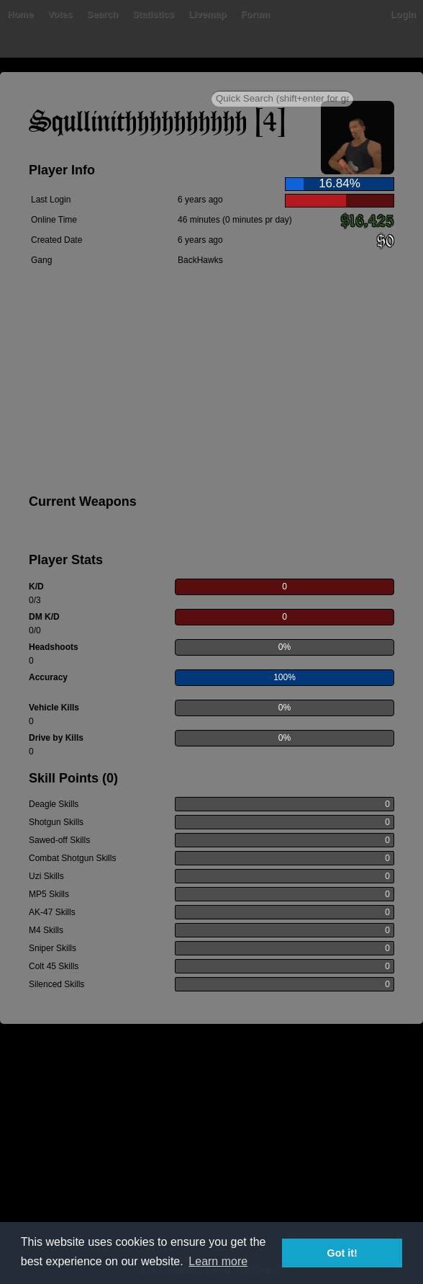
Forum (255, 14)
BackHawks (200, 260)
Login (403, 14)
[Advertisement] (211, 382)
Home (20, 14)
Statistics (153, 14)
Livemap (207, 14)
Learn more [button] (217, 1261)
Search (102, 14)
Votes (59, 14)
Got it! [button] (342, 1253)
